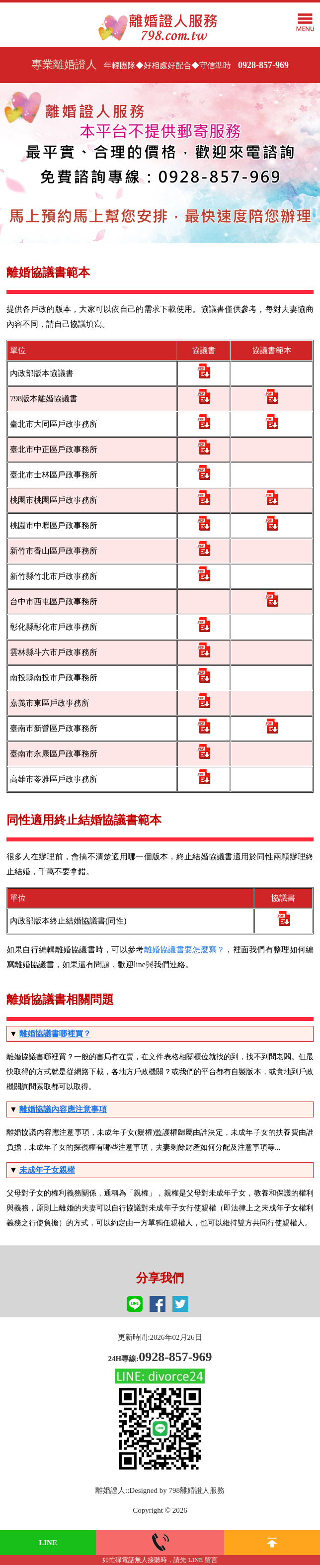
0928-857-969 (263, 65)
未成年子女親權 (47, 1170)
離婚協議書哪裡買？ (55, 1033)
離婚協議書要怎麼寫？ (184, 949)
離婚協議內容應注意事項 (63, 1109)
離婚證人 (110, 1490)
